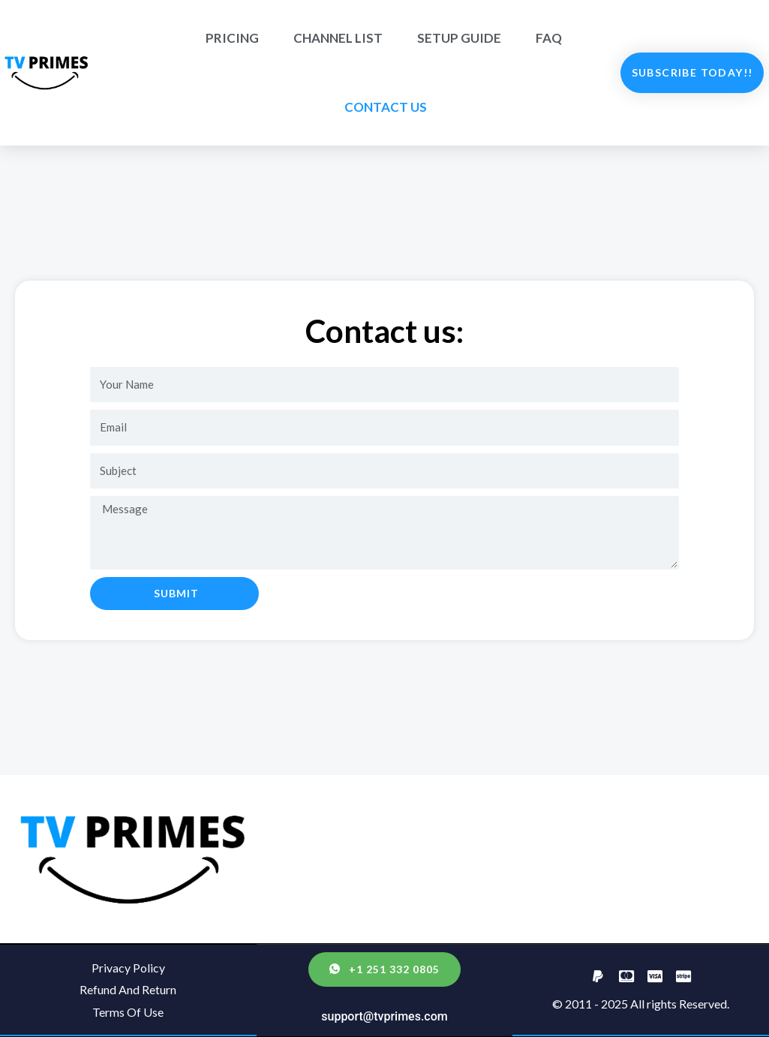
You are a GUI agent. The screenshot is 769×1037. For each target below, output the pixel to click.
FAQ (549, 38)
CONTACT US (385, 107)
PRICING (232, 38)
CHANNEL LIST (338, 38)
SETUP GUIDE (459, 38)
